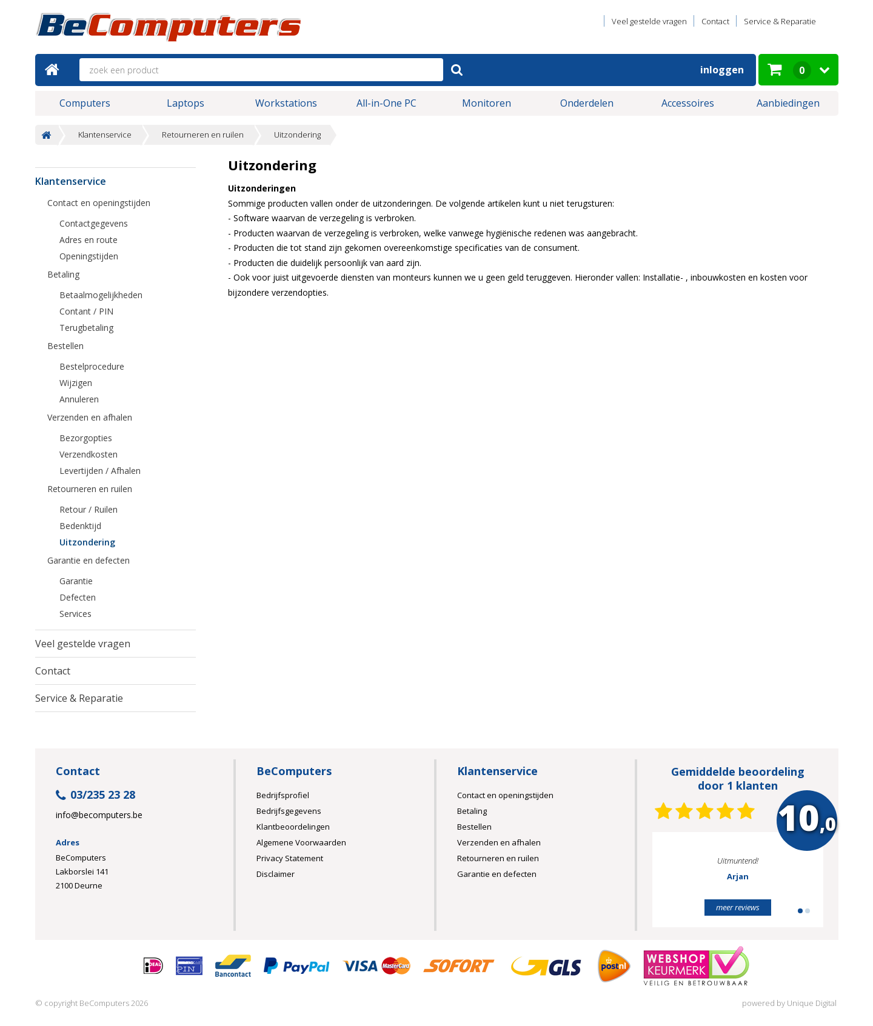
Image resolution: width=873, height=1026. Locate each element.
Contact (715, 21)
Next (795, 884)
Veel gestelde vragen (649, 21)
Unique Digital (812, 1003)
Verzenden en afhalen (89, 417)
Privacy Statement (289, 858)
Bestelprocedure (91, 366)
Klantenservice (105, 135)
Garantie (76, 581)
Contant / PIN (86, 311)
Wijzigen (75, 382)
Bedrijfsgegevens (288, 810)
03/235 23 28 (95, 795)
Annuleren (79, 399)
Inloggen (722, 69)
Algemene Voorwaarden (301, 842)
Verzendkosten (88, 454)
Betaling (63, 274)
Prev (680, 884)
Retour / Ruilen (88, 509)
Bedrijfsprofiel (282, 795)
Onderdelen (587, 103)
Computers (84, 103)
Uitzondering (297, 135)
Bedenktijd (80, 525)
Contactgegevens (93, 223)
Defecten (77, 597)
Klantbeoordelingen (293, 826)
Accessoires (687, 103)
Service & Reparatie (780, 21)
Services (75, 613)
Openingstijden (88, 256)
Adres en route (88, 239)
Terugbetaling (86, 327)
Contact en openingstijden (98, 202)
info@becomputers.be (99, 815)
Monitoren (486, 103)
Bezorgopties (85, 438)
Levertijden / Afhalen (100, 470)
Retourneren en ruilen (203, 135)
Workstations (286, 103)
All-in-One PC (386, 103)
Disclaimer (275, 873)
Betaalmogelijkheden (100, 295)
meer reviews (738, 907)
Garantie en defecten (88, 560)
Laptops (185, 103)
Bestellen (65, 345)
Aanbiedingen (788, 103)
